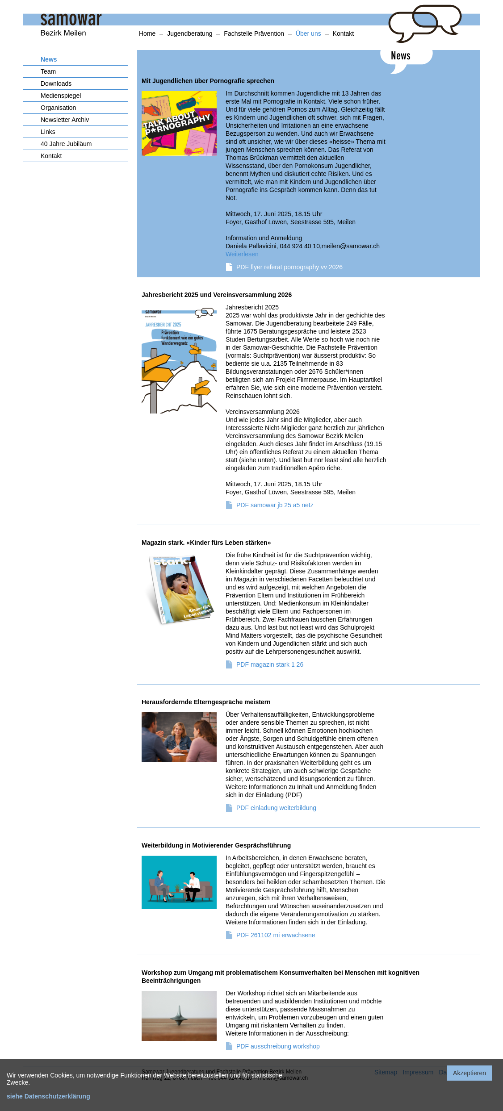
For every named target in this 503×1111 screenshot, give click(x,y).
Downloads (56, 83)
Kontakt (343, 33)
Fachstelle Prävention (254, 33)
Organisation (58, 107)
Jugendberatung (189, 33)
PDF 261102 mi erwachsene (275, 935)
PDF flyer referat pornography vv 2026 (289, 267)
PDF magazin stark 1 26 (269, 664)
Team (48, 71)
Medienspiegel (61, 95)
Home (147, 33)
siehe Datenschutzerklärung (48, 1096)
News (49, 59)
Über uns (308, 33)
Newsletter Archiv (65, 119)
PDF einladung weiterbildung (276, 807)
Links (48, 131)
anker (16, 48)
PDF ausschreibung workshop (278, 1046)
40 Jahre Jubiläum (66, 143)
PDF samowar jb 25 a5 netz (275, 505)
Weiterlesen (242, 254)
